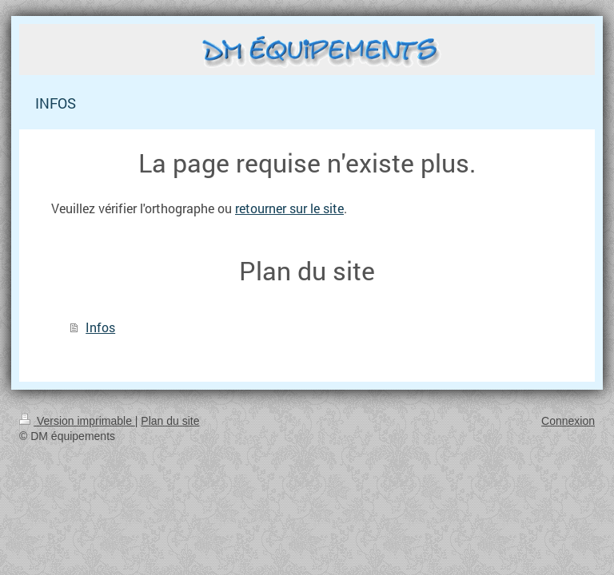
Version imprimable (77, 420)
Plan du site (170, 420)
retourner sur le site (289, 208)
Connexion (568, 420)
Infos (100, 327)
